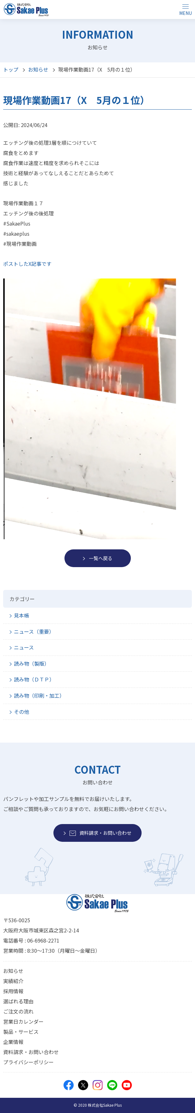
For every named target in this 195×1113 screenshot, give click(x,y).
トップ (10, 69)
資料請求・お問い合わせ (31, 1052)
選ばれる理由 (18, 1001)
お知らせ (38, 69)
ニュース (24, 647)
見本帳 (21, 615)
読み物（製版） (31, 663)
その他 (21, 711)
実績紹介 (13, 981)
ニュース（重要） (34, 631)
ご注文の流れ (18, 1011)
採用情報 (13, 991)
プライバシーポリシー (28, 1062)
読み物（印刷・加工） (39, 695)
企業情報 (13, 1042)
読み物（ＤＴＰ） (34, 679)
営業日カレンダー (23, 1021)
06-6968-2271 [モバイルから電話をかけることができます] (43, 940)
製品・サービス (21, 1031)
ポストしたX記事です (27, 263)
